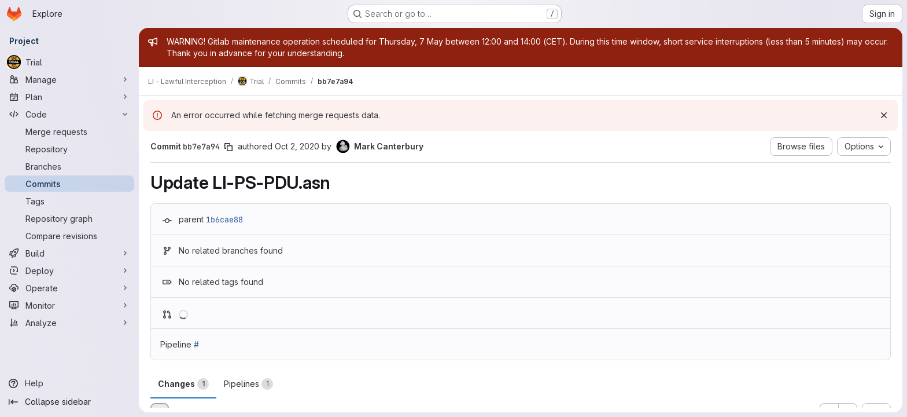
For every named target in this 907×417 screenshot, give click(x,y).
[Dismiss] (884, 115)
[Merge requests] (69, 131)
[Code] (69, 114)
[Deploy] (69, 270)
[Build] (69, 253)
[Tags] (69, 201)
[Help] (69, 383)
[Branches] (69, 166)
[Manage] (69, 79)
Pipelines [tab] (248, 384)
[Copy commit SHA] (228, 147)
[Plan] (69, 97)
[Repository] (69, 149)
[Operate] (69, 288)
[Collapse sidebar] (69, 402)
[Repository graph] (69, 218)
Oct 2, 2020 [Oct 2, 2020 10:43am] (297, 146)
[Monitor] (69, 305)
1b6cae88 (224, 219)
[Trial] (69, 62)
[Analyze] (69, 322)
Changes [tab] (183, 384)
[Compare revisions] (69, 236)
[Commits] (69, 183)
